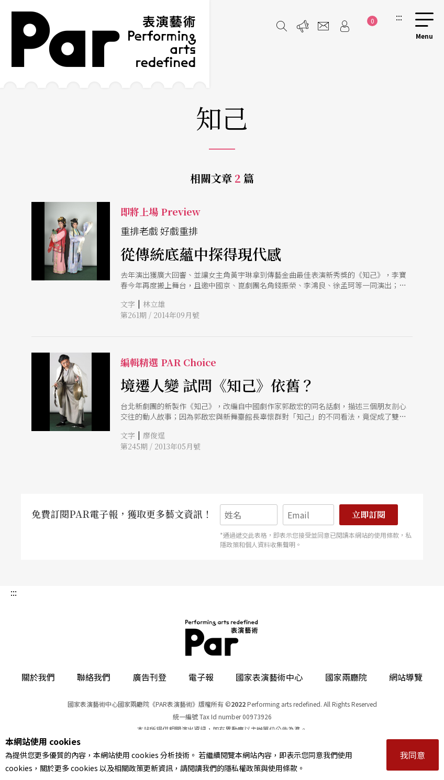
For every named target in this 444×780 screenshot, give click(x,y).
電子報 (201, 677)
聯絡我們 (93, 677)
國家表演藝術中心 (269, 677)
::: (399, 16)
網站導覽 (406, 677)
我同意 (412, 755)
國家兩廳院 (346, 677)
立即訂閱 (368, 514)
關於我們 (38, 677)
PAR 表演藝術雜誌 (222, 637)
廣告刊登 (150, 677)
